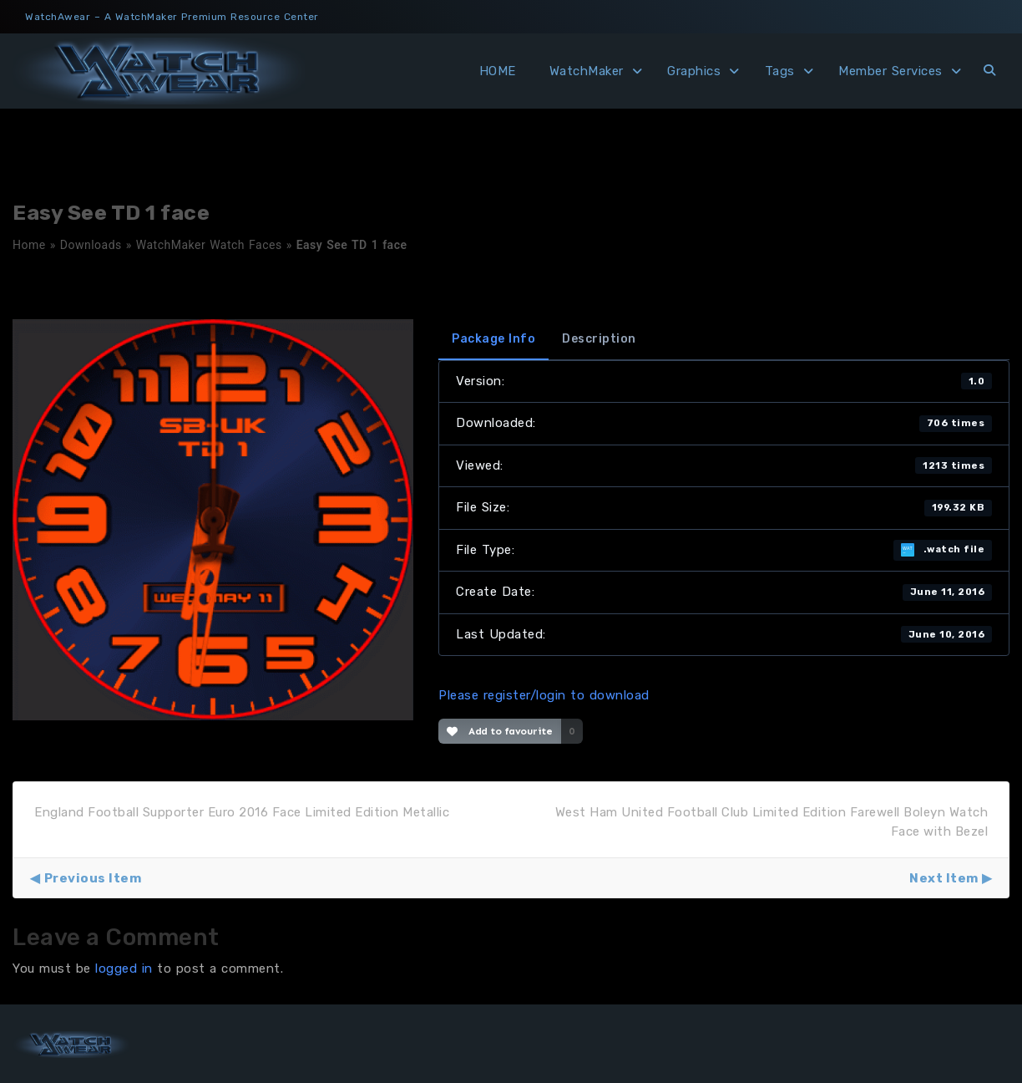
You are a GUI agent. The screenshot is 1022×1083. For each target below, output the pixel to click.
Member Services (890, 71)
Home (29, 245)
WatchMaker (586, 71)
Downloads (91, 245)
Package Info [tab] (493, 339)
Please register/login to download (544, 695)
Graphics (694, 71)
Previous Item (93, 878)
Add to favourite (500, 731)
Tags (780, 71)
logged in (124, 968)
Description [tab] (599, 339)
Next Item (944, 878)
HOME (497, 71)
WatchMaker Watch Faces (209, 245)
